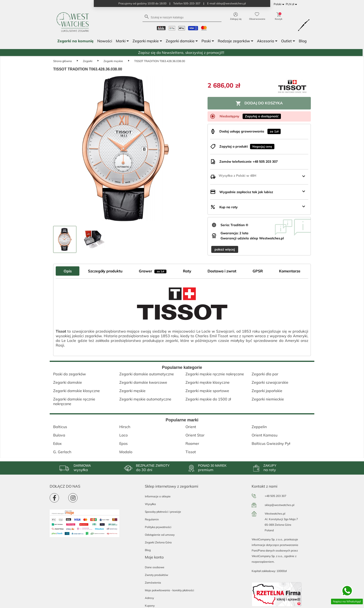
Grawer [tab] (152, 271)
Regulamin (152, 519)
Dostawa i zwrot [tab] (222, 271)
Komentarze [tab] (289, 271)
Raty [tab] (187, 271)
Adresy (149, 598)
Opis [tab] (68, 271)
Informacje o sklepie (158, 496)
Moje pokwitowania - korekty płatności (169, 590)
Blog (148, 550)
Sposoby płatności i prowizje (163, 511)
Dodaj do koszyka (259, 103)
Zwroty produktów (156, 575)
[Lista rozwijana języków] (280, 4)
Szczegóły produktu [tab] (105, 271)
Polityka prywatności (158, 527)
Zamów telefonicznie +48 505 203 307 (248, 161)
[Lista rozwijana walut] (292, 4)
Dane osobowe (154, 567)
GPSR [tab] (258, 271)
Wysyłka (150, 504)
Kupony (150, 605)
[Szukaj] (182, 17)
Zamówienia (153, 582)
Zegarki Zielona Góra (158, 542)
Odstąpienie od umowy (160, 534)
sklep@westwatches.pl (279, 505)
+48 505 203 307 (275, 496)
